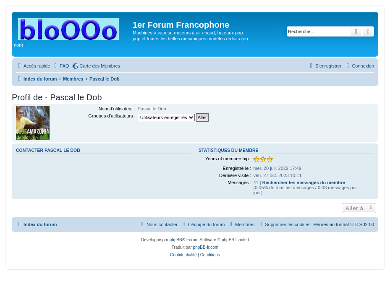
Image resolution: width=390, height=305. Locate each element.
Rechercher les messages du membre (304, 182)
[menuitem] (60, 66)
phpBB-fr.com (206, 247)
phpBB (176, 239)
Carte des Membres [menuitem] (100, 65)
